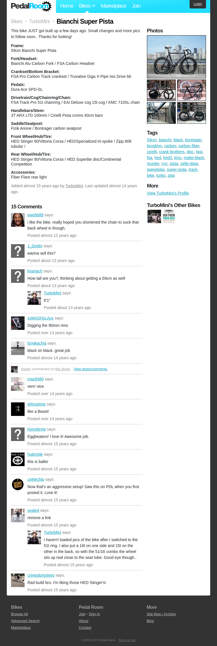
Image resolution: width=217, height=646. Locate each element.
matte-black (194, 157)
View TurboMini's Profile (168, 193)
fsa (149, 157)
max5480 (18, 384)
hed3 (167, 157)
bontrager (193, 140)
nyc (164, 163)
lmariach (18, 276)
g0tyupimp (18, 409)
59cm (152, 140)
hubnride (18, 459)
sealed (18, 515)
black (178, 140)
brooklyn (154, 146)
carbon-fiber (188, 146)
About (83, 621)
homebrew (18, 434)
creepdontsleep (18, 580)
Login (198, 4)
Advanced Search (25, 621)
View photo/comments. (91, 369)
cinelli (152, 151)
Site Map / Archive (161, 614)
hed (157, 157)
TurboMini (74, 186)
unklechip (18, 484)
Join (136, 6)
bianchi (165, 140)
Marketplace (113, 6)
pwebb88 (18, 220)
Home (66, 6)
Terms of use (127, 640)
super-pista (176, 169)
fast (199, 151)
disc (190, 151)
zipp (171, 175)
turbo (160, 175)
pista (174, 163)
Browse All (19, 614)
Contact (85, 627)
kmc (178, 157)
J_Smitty (18, 251)
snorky (26, 369)
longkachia (18, 348)
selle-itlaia (189, 163)
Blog (150, 621)
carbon (170, 146)
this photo (62, 369)
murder (153, 163)
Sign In (94, 614)
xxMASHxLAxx (18, 323)
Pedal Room (31, 6)
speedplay (156, 169)
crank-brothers (172, 151)
